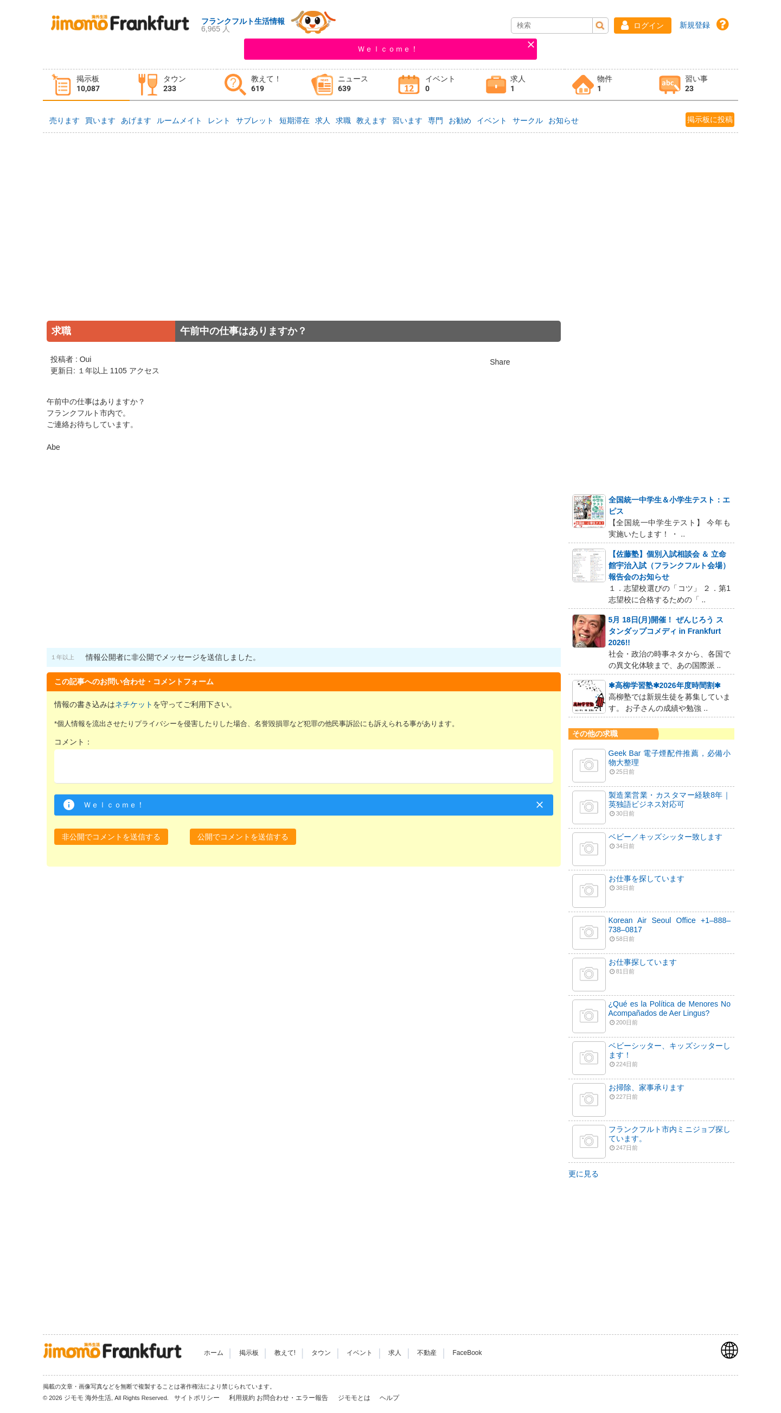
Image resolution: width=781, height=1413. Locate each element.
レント (219, 120)
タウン (321, 1353)
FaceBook (467, 1353)
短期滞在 (294, 120)
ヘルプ (389, 1398)
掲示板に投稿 (710, 119)
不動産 (427, 1353)
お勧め (460, 120)
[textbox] (303, 766)
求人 (322, 120)
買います (100, 120)
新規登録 (695, 25)
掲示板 (249, 1353)
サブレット (255, 120)
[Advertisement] (303, 241)
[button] (642, 25)
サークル (528, 120)
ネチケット (134, 704)
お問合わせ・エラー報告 (293, 1398)
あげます (136, 120)
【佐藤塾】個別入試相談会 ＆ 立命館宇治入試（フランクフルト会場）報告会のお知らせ (669, 565)
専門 (435, 120)
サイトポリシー (197, 1398)
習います (407, 120)
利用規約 (242, 1398)
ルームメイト (179, 120)
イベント (492, 120)
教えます (371, 120)
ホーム (213, 1353)
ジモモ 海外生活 (87, 1398)
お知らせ (563, 120)
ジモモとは (355, 1398)
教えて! (285, 1353)
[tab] (86, 85)
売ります (64, 120)
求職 (343, 120)
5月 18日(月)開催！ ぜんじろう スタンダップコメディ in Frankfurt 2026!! (666, 631)
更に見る (583, 1173)
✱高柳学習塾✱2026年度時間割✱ (665, 685)
